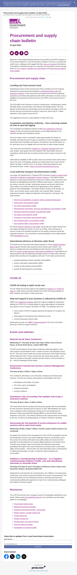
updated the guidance (26, 302)
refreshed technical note (49, 91)
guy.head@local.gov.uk (33, 497)
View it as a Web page (46, 17)
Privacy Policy (32, 570)
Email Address (8, 539)
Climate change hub (21, 518)
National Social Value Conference (26, 339)
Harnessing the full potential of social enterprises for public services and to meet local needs (38, 424)
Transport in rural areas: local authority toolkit (30, 217)
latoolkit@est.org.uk (21, 236)
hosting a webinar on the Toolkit (29, 227)
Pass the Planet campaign (23, 524)
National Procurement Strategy (25, 507)
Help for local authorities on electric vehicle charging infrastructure (37, 200)
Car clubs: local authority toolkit (25, 206)
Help (47, 570)
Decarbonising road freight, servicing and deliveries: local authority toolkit (40, 209)
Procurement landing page (23, 504)
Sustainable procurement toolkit (25, 527)
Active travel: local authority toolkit (26, 203)
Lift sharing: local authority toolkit (25, 215)
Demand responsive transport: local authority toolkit (32, 212)
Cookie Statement (63, 5)
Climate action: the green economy (26, 522)
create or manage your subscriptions (34, 68)
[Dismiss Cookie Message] (74, 2)
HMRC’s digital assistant (36, 322)
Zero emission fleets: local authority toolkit (29, 223)
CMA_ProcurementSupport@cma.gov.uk (44, 166)
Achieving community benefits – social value (29, 510)
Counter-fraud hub (20, 516)
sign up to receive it (50, 64)
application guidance (17, 93)
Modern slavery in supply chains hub (27, 513)
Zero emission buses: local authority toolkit (29, 220)
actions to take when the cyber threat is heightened (35, 251)
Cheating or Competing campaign (44, 149)
